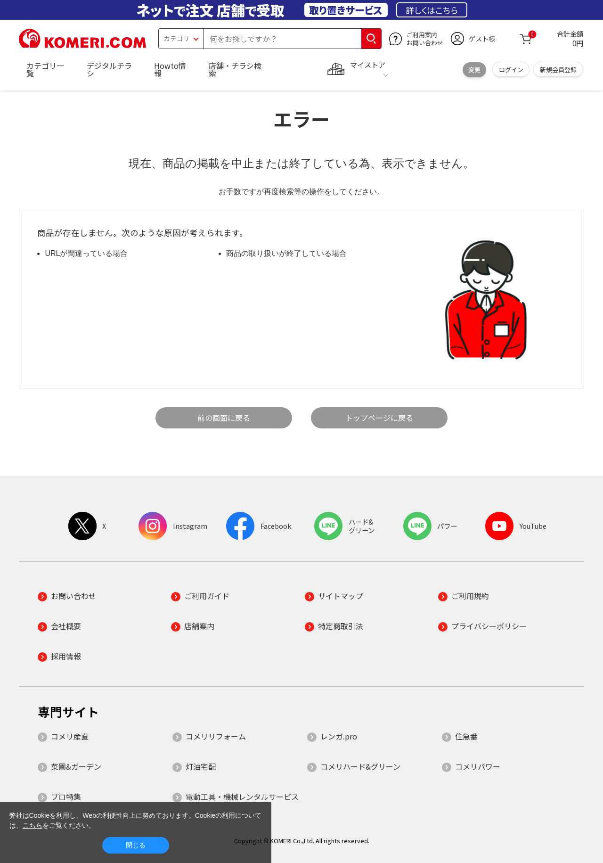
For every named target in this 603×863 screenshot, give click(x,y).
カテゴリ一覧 (45, 69)
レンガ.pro (338, 736)
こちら (32, 825)
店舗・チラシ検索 (235, 69)
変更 (474, 69)
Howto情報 (170, 69)
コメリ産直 (70, 736)
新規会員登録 (558, 69)
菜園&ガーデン (76, 766)
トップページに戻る (379, 417)
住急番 (466, 736)
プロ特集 (66, 796)
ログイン (511, 69)
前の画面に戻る (223, 417)
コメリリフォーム (216, 736)
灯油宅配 (201, 766)
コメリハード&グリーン (360, 766)
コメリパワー (477, 766)
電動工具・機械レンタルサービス (242, 796)
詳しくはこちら (432, 10)
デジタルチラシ (109, 69)
